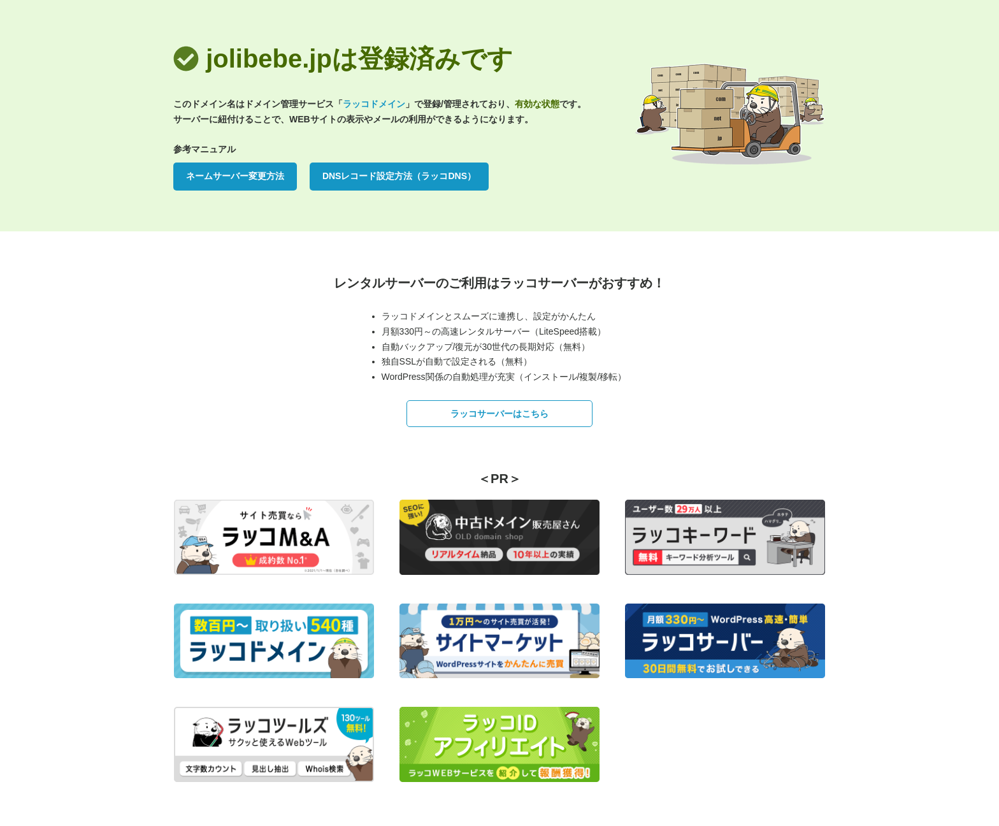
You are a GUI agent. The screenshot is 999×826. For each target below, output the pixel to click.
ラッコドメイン (374, 104)
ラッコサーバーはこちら (499, 414)
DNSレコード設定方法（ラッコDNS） (399, 176)
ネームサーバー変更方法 (235, 176)
